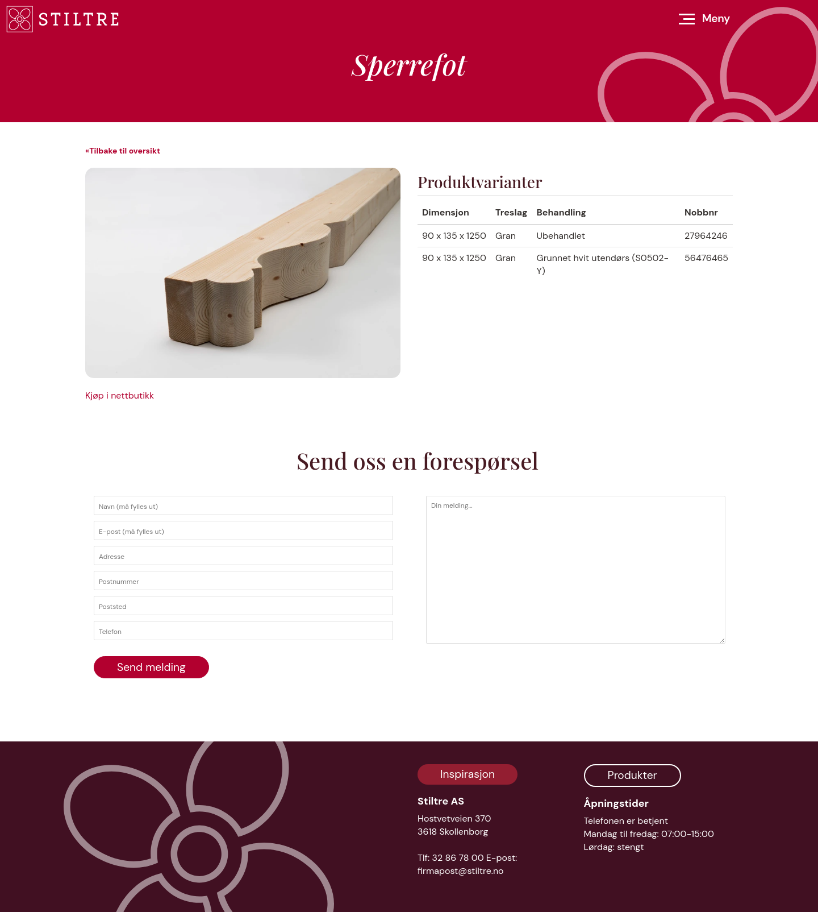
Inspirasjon (467, 774)
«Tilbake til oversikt (122, 151)
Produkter (632, 775)
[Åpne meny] (704, 18)
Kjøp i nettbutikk (119, 395)
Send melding (151, 667)
